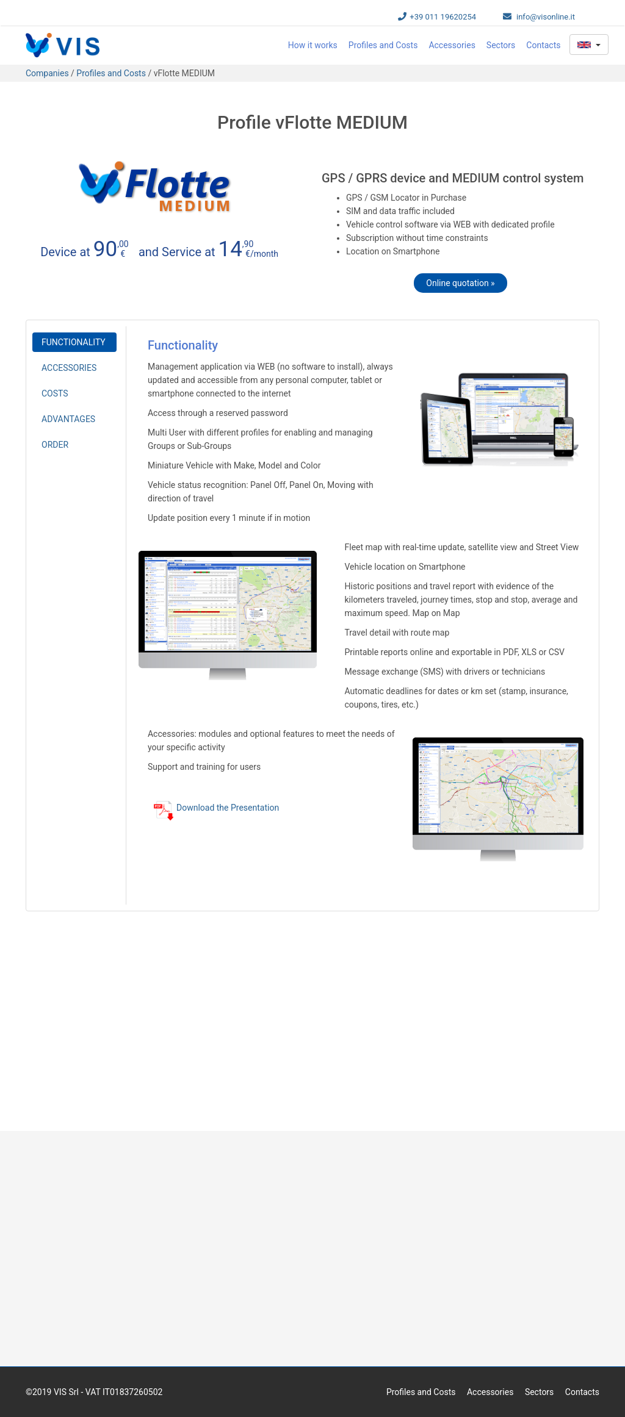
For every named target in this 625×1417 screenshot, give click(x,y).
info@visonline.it (545, 16)
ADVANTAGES (68, 419)
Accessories (451, 45)
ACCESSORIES (69, 368)
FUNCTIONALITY (74, 342)
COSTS (55, 393)
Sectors (500, 45)
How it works (313, 45)
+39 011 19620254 (443, 16)
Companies (48, 73)
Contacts (543, 45)
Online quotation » (460, 283)
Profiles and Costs (383, 45)
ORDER (55, 445)
